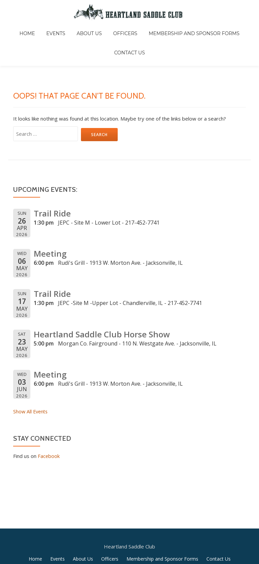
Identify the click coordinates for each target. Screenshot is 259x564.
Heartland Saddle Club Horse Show (98, 296)
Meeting (49, 215)
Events (41, 28)
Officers (102, 28)
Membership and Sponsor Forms (165, 28)
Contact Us (233, 28)
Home (18, 28)
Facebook (49, 418)
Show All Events (31, 373)
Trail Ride (51, 175)
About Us (70, 28)
